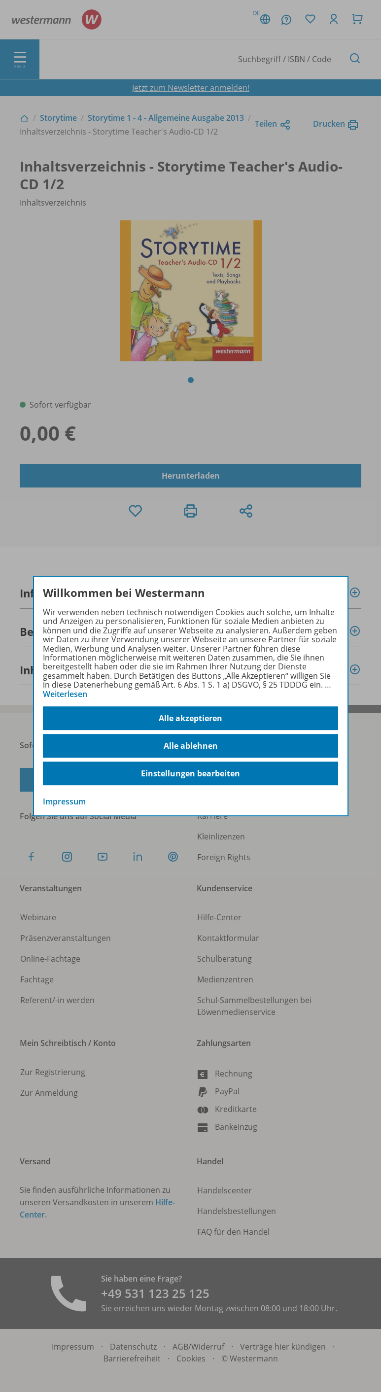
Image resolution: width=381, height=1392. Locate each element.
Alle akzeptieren (190, 718)
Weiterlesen (65, 694)
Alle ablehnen (191, 745)
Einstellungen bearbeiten (190, 773)
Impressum (64, 801)
